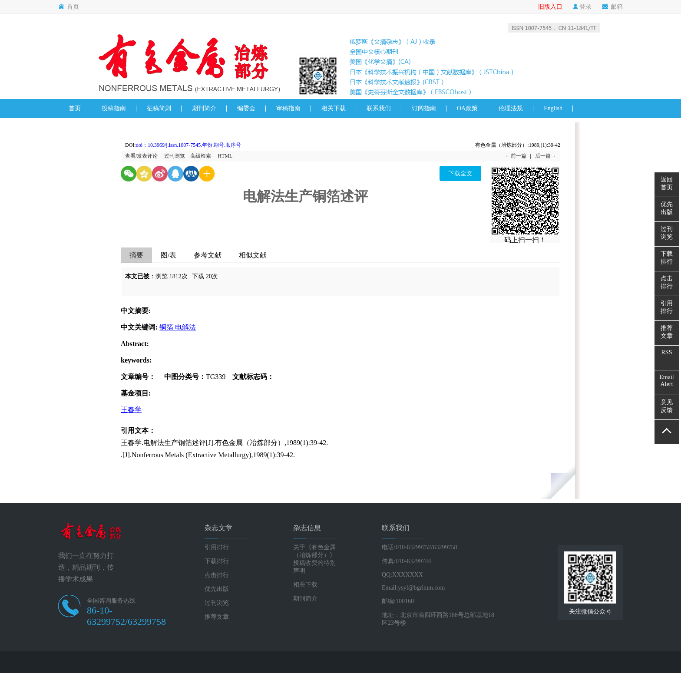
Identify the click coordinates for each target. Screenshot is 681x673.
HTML (225, 156)
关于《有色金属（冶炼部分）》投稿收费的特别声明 (314, 559)
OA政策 (467, 108)
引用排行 (217, 547)
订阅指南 (424, 108)
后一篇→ (545, 156)
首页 (68, 6)
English (553, 108)
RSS (666, 352)
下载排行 (217, 561)
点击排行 (217, 575)
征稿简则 (159, 108)
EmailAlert (666, 380)
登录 (582, 6)
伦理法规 (511, 108)
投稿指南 (114, 108)
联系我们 (379, 108)
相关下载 (333, 108)
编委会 (246, 108)
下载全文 (460, 173)
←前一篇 (516, 156)
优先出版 (217, 589)
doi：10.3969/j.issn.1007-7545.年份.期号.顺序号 (188, 145)
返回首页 (667, 183)
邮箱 (612, 6)
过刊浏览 (174, 156)
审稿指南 (288, 108)
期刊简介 (204, 108)
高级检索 (200, 156)
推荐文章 (217, 617)
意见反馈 (667, 406)
